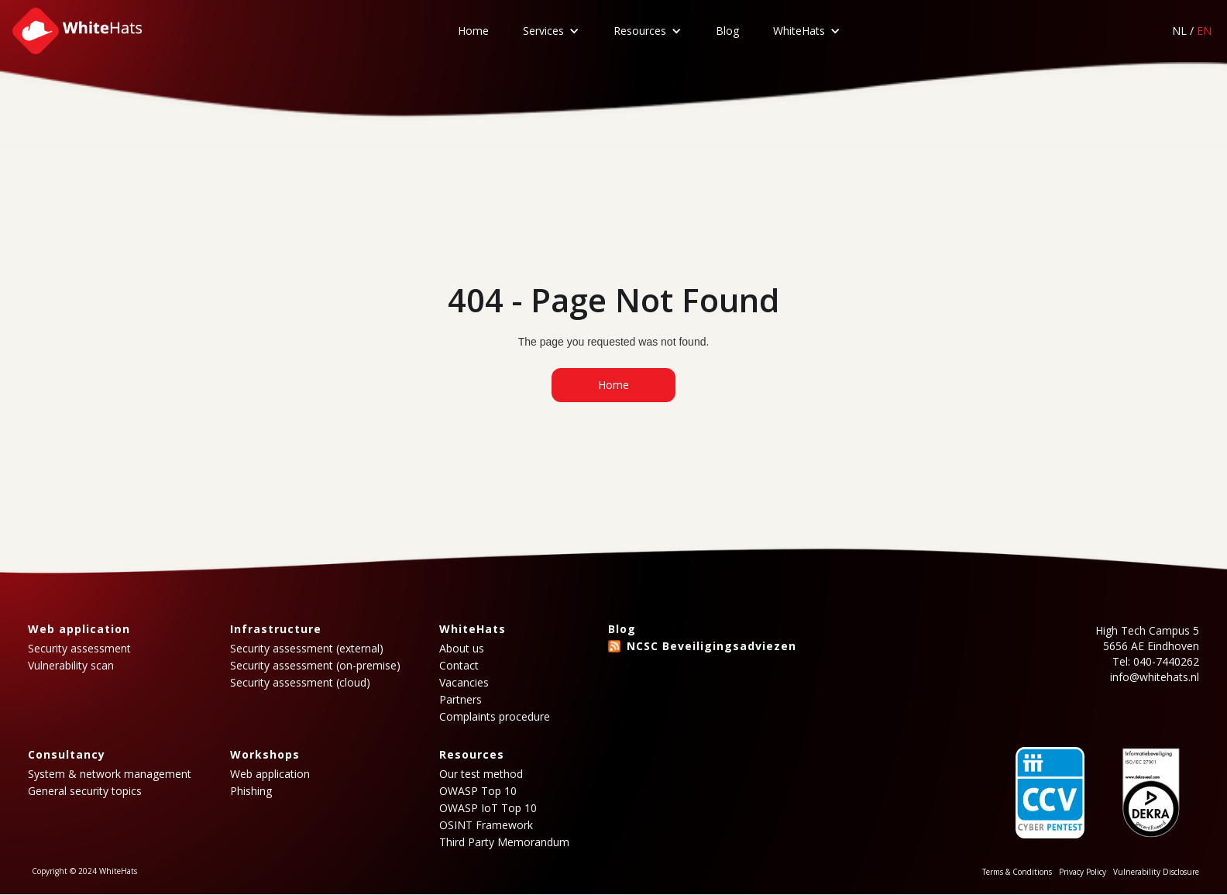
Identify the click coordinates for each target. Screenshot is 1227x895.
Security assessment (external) (306, 648)
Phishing (251, 791)
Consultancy (66, 754)
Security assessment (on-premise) (315, 665)
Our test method (481, 774)
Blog (727, 30)
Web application (79, 628)
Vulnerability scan (71, 665)
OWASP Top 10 (478, 791)
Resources (640, 30)
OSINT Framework (486, 825)
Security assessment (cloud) (300, 682)
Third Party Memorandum (504, 842)
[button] (551, 31)
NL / (1192, 30)
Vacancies (464, 682)
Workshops (265, 754)
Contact (459, 665)
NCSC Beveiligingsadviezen (711, 646)
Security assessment (79, 648)
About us (461, 648)
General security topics (85, 791)
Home (473, 30)
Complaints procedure (494, 717)
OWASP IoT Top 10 (488, 808)
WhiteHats (799, 30)
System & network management (109, 774)
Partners (460, 700)
